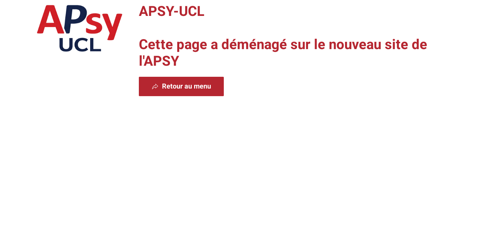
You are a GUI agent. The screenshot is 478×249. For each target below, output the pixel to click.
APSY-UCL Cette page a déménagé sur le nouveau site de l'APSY (283, 36)
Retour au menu (181, 86)
